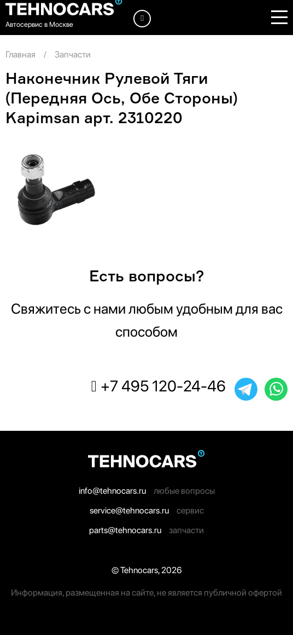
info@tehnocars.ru (112, 491)
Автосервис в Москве (39, 24)
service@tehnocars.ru (129, 510)
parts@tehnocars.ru (125, 530)
